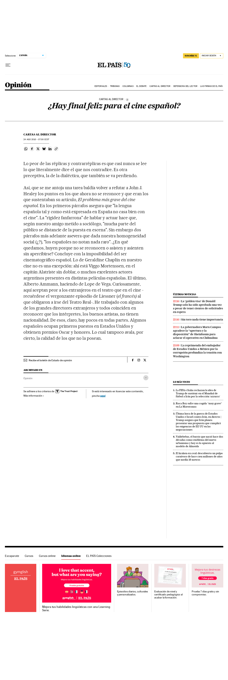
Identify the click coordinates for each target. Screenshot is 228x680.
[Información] (127, 99)
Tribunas (115, 86)
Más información (33, 395)
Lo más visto (181, 382)
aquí (102, 395)
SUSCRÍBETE (191, 55)
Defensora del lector (185, 86)
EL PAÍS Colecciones (99, 555)
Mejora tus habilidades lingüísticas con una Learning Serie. (76, 608)
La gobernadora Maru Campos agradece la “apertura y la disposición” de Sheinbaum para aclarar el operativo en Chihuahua (197, 332)
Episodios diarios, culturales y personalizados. (132, 593)
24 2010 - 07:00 (36, 139)
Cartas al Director (160, 86)
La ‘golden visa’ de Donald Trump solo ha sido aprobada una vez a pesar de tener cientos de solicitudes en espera (198, 306)
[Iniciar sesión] (211, 55)
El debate (141, 86)
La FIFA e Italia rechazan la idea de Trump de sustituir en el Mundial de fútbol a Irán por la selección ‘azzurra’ (198, 393)
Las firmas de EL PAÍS (211, 86)
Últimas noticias (184, 294)
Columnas (128, 86)
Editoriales (101, 86)
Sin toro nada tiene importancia (202, 319)
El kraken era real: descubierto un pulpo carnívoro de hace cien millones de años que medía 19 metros (199, 456)
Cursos (29, 555)
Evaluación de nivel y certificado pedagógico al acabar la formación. (168, 594)
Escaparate (12, 555)
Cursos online (47, 555)
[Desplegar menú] (8, 65)
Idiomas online (71, 555)
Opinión (18, 85)
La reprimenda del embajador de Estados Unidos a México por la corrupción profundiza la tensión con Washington (197, 351)
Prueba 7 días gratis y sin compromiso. (205, 593)
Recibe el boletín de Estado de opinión (50, 360)
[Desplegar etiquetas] (145, 377)
